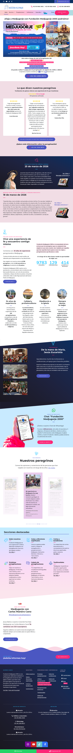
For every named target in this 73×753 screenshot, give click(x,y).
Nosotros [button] (11, 12)
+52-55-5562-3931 (38, 6)
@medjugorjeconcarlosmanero (20, 615)
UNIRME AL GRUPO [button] (45, 442)
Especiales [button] (38, 12)
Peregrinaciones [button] (20, 12)
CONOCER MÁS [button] (9, 281)
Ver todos (51, 468)
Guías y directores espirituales (29, 679)
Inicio (6, 12)
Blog (45, 13)
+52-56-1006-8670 (64, 6)
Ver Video (66, 173)
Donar (52, 12)
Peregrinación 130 (55, 751)
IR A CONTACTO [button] (63, 656)
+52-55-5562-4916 (50, 6)
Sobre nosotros (30, 674)
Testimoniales (41, 692)
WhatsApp (18, 751)
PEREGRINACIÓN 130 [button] (62, 1)
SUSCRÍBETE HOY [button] (10, 639)
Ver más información (19, 729)
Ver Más (12, 552)
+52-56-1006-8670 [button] (36, 76)
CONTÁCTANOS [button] (62, 13)
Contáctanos (29, 689)
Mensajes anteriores (63, 175)
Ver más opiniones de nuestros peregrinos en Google (36, 139)
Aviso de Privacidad (14, 690)
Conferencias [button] (30, 12)
